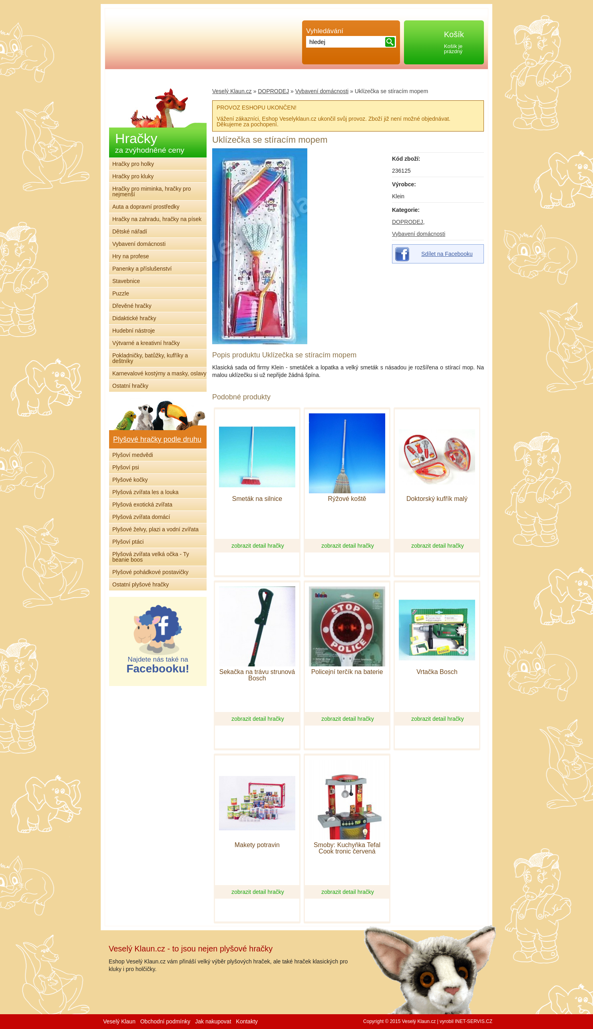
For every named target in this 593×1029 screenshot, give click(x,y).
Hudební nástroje (133, 330)
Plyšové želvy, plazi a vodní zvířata (155, 529)
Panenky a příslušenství (142, 268)
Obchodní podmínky (165, 1021)
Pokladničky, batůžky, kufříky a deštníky (150, 358)
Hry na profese (130, 256)
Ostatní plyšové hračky (140, 584)
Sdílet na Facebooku (446, 254)
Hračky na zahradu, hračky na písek (156, 219)
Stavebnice (126, 281)
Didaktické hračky (134, 318)
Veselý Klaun (119, 1021)
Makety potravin (257, 845)
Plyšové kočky (130, 480)
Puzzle (120, 293)
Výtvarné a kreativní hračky (146, 343)
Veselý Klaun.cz (232, 91)
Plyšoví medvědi (132, 455)
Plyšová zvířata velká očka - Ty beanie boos (150, 557)
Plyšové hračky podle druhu (157, 439)
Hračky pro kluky (132, 176)
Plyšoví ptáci (128, 541)
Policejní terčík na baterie (347, 672)
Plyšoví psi (125, 467)
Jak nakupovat (213, 1021)
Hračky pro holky (133, 164)
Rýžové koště (347, 499)
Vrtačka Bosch (437, 672)
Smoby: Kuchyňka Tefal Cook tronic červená (347, 848)
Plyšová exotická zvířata (142, 504)
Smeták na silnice (257, 499)
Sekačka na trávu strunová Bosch (257, 675)
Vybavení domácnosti (418, 234)
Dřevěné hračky (131, 306)
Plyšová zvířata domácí (141, 517)
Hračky (149, 142)
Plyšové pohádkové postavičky (150, 572)
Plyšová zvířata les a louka (145, 492)
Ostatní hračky (130, 386)
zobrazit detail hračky (257, 545)
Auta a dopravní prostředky (145, 206)
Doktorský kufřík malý (437, 499)
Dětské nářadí (129, 231)
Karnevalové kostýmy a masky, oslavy (159, 373)
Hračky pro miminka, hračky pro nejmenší (151, 191)
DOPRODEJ (407, 222)
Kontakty (247, 1021)
